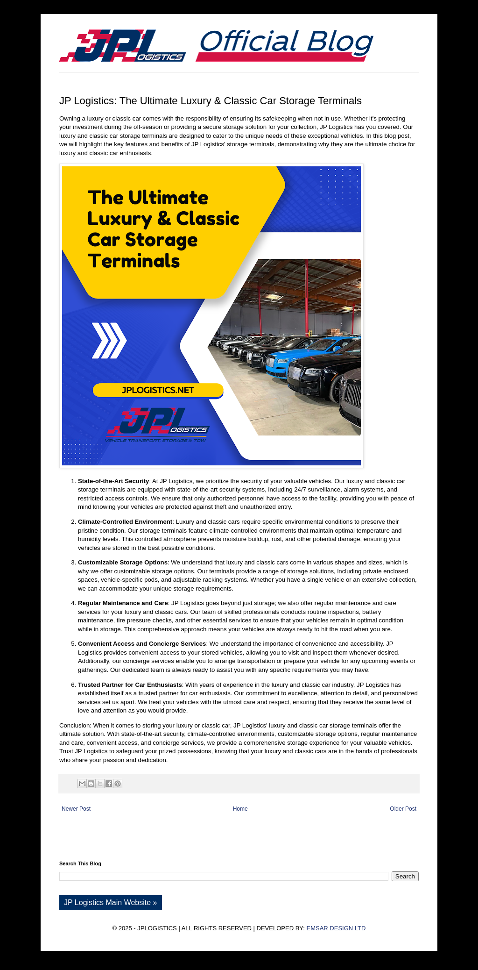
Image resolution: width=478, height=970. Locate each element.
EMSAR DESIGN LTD (336, 928)
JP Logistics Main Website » (110, 902)
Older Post (403, 809)
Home (240, 809)
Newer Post (76, 809)
